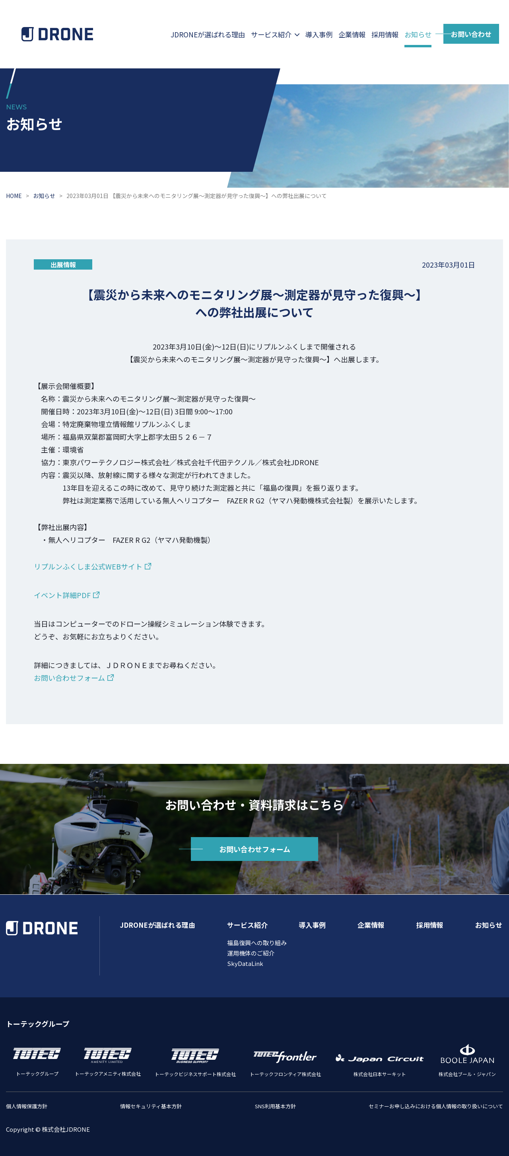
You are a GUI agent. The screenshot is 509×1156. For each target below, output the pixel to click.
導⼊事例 (318, 34)
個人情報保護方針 (26, 1106)
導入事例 (312, 925)
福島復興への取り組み (257, 942)
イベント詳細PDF (62, 595)
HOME (14, 196)
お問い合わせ (471, 34)
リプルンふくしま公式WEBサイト (88, 566)
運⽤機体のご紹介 (251, 953)
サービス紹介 (271, 34)
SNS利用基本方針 (275, 1106)
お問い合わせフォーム (69, 677)
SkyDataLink (245, 963)
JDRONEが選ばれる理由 (208, 34)
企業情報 (351, 34)
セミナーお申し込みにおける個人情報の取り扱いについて (436, 1106)
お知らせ (417, 34)
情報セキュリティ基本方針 (151, 1106)
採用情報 (384, 34)
